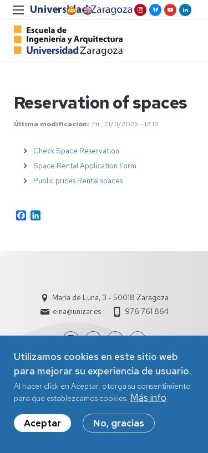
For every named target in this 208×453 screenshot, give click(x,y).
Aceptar (42, 425)
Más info (148, 400)
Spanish (70, 10)
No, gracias (118, 425)
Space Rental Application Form (84, 166)
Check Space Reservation (76, 151)
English (86, 10)
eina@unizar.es (77, 311)
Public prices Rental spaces (78, 181)
